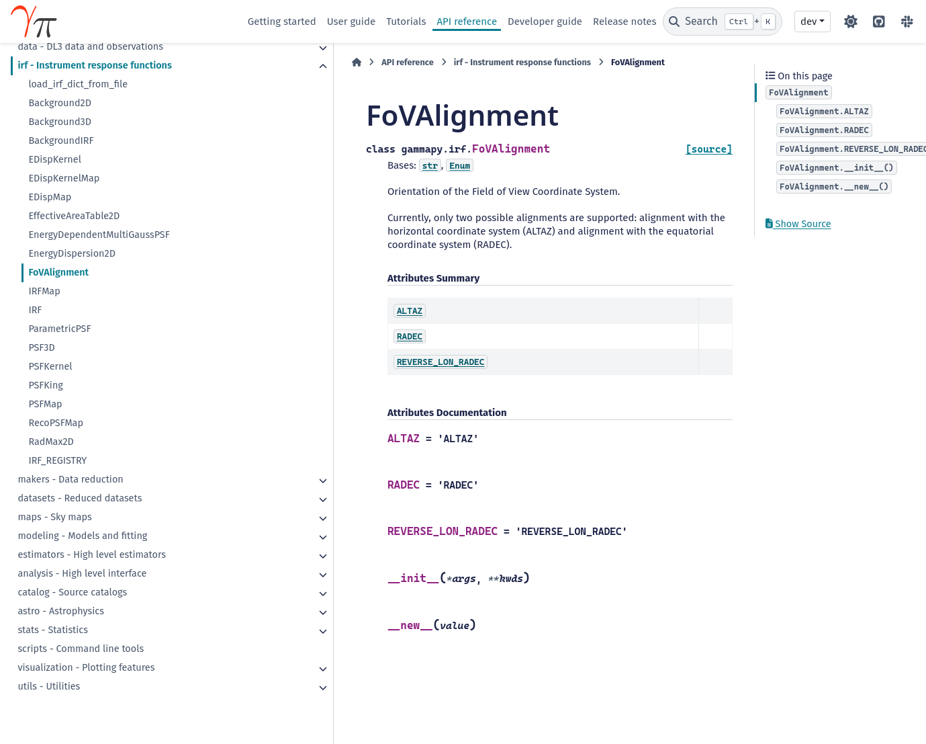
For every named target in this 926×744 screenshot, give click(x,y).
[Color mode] (851, 21)
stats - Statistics (52, 630)
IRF (35, 310)
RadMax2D (50, 442)
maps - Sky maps (54, 517)
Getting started (282, 21)
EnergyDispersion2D (71, 253)
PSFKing (45, 385)
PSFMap (45, 404)
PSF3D (41, 348)
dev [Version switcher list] (808, 21)
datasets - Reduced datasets (79, 498)
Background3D (59, 122)
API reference (466, 21)
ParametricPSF (59, 329)
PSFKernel (50, 366)
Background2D (59, 103)
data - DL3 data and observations (90, 46)
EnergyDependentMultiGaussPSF (98, 235)
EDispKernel (54, 159)
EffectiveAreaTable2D (74, 216)
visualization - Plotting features (85, 667)
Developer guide (545, 21)
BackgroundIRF (60, 141)
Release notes (624, 21)
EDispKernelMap (63, 178)
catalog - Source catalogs (72, 592)
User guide (351, 21)
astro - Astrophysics (60, 611)
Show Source (798, 224)
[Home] (254, 62)
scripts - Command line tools (80, 649)
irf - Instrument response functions (94, 65)
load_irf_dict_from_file (78, 84)
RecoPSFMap (55, 423)
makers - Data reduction (70, 479)
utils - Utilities (48, 686)
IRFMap (44, 291)
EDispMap (49, 197)
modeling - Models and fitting (82, 536)
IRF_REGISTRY (57, 460)
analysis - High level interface (81, 573)
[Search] (722, 21)
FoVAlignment (58, 272)
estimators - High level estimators (91, 555)
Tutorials (406, 21)
